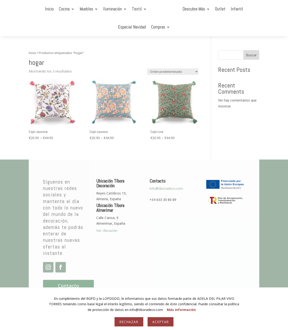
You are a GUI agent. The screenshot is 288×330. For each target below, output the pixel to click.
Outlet (194, 9)
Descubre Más (168, 9)
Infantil (211, 9)
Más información (181, 309)
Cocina (33, 9)
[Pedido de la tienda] (172, 53)
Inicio (18, 9)
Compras (263, 9)
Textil (105, 9)
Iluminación (81, 9)
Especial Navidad (236, 9)
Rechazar (128, 322)
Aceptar (160, 322)
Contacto (68, 267)
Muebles (55, 9)
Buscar (251, 37)
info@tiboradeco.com (166, 170)
